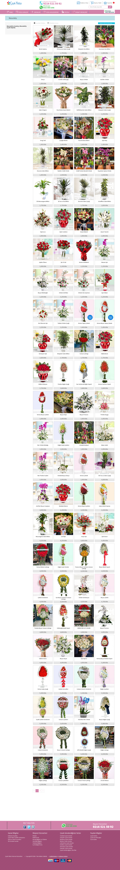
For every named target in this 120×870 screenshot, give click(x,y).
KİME (10, 12)
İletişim (35, 836)
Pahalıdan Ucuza (52, 23)
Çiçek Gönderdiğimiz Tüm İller (68, 850)
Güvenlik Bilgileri (37, 841)
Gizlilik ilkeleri (53, 856)
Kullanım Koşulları (13, 836)
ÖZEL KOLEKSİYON (51, 12)
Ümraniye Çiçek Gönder (66, 846)
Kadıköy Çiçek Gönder (66, 845)
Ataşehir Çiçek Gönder (66, 837)
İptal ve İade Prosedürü (14, 839)
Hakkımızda (36, 837)
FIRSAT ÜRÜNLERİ (80, 12)
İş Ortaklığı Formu (37, 845)
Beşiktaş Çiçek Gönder (66, 839)
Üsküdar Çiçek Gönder (66, 848)
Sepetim (109, 3)
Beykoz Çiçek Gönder (66, 841)
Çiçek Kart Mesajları (95, 837)
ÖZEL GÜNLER (22, 12)
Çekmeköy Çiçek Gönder (67, 843)
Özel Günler (93, 839)
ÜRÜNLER (35, 12)
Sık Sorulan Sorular (13, 841)
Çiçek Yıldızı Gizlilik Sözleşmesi (16, 837)
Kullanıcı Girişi (84, 3)
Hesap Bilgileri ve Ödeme (40, 839)
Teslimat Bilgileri (37, 843)
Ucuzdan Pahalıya (39, 23)
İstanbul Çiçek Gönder (66, 836)
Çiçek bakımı (93, 836)
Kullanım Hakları (63, 856)
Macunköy (13, 18)
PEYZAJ (65, 12)
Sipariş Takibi (97, 3)
